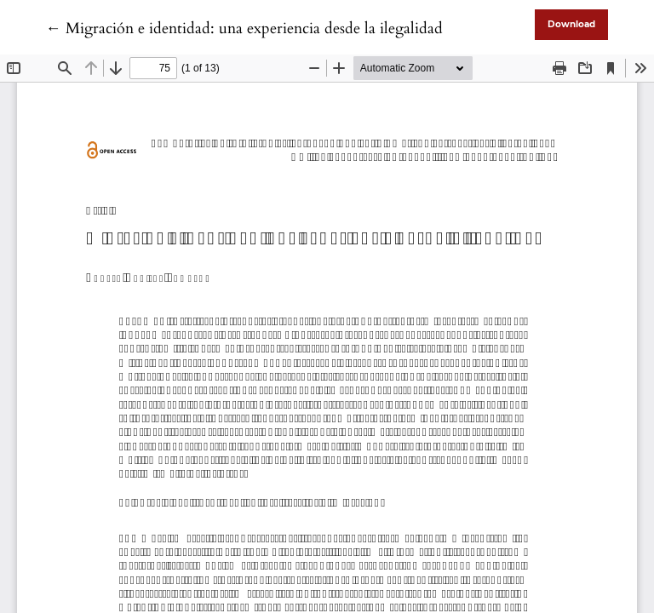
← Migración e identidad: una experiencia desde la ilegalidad (244, 28)
